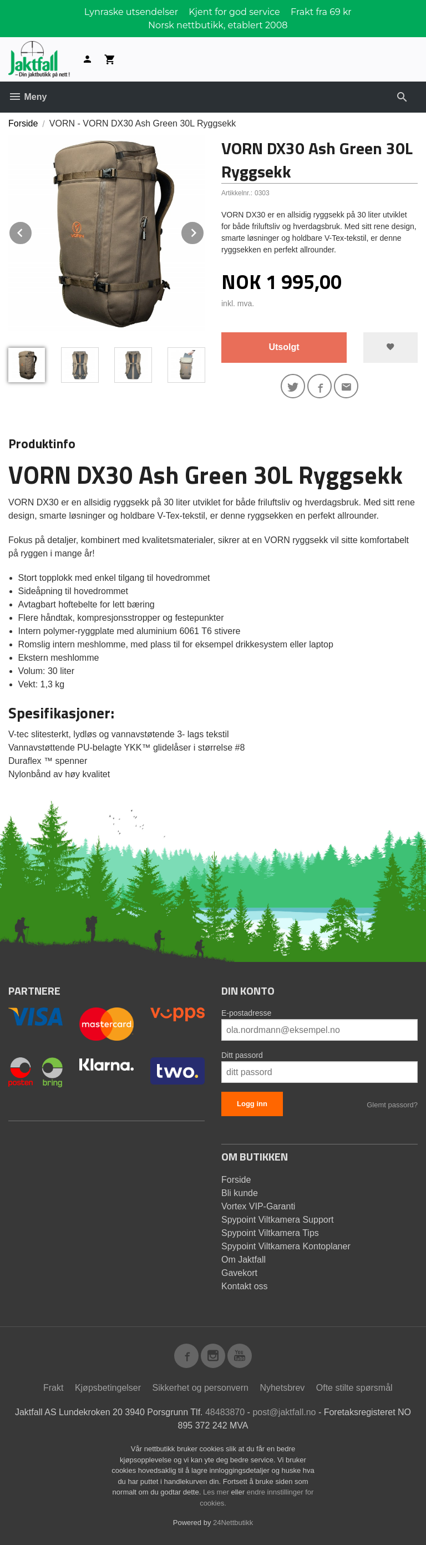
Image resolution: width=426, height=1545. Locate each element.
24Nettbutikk (233, 1522)
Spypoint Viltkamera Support (277, 1219)
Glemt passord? (392, 1105)
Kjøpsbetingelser (108, 1387)
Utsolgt (283, 347)
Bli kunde (239, 1193)
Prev (32, 231)
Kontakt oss (244, 1286)
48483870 (225, 1412)
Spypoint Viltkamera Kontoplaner (286, 1246)
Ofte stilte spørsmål (354, 1387)
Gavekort (239, 1273)
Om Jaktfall (243, 1259)
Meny (27, 97)
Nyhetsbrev (282, 1387)
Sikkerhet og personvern (200, 1387)
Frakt (53, 1387)
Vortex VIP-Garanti (258, 1206)
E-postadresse (246, 1013)
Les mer (217, 1492)
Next (204, 231)
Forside (23, 123)
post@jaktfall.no (284, 1412)
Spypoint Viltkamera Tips (270, 1233)
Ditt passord (242, 1055)
